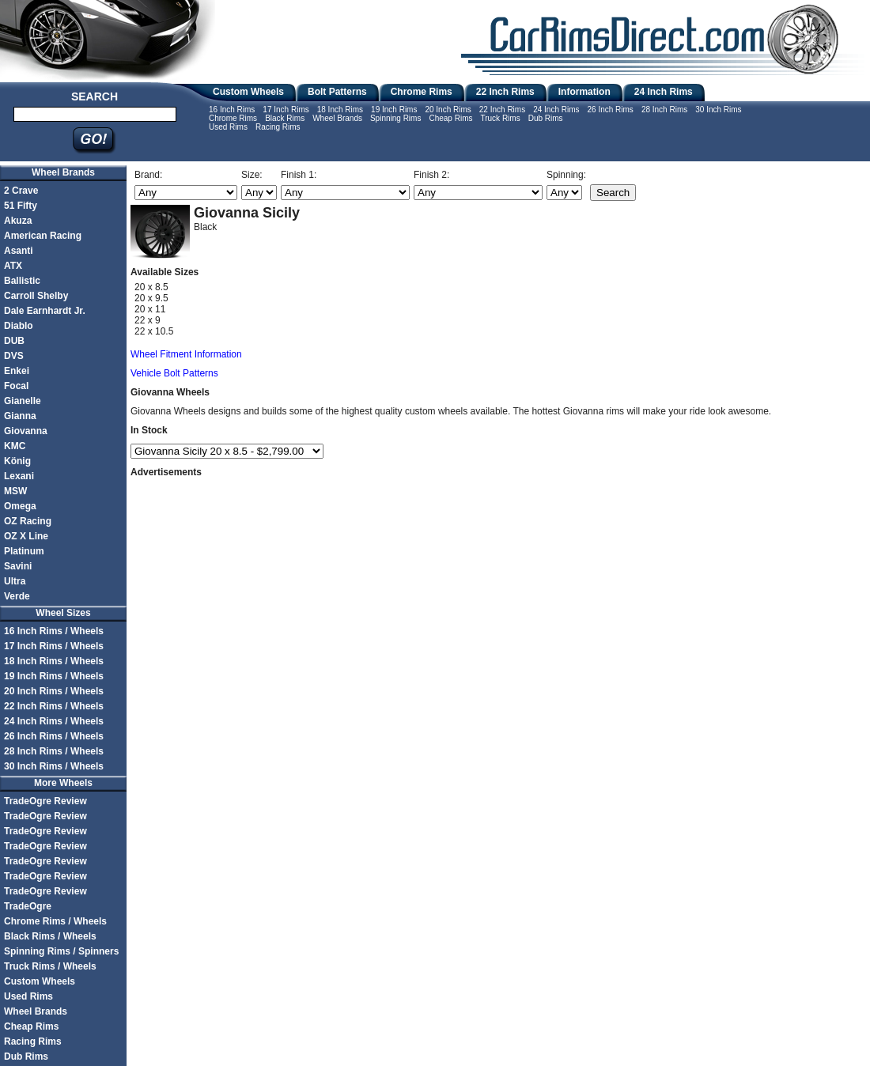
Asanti (18, 250)
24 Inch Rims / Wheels (54, 721)
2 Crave (21, 190)
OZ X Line (26, 536)
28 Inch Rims (664, 109)
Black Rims (284, 118)
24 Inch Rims (663, 91)
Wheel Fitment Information (186, 354)
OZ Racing (27, 521)
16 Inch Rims (232, 109)
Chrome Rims (421, 91)
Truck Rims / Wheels (50, 966)
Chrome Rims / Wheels (55, 921)
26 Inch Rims (611, 109)
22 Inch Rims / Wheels (54, 706)
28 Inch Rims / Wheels (54, 751)
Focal (16, 385)
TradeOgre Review (45, 801)
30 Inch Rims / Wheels (54, 766)
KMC (14, 446)
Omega (20, 506)
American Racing (42, 235)
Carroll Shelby (36, 295)
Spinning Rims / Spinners (61, 951)
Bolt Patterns (337, 91)
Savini (18, 566)
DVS (14, 355)
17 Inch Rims (285, 109)
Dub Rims (545, 118)
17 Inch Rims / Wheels (54, 646)
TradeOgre (27, 906)
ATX (13, 265)
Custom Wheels (248, 91)
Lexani (19, 476)
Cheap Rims (450, 118)
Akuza (18, 220)
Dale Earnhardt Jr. (44, 310)
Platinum (24, 551)
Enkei (16, 370)
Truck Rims (500, 118)
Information (584, 91)
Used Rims (228, 127)
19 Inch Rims (394, 109)
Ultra (14, 581)
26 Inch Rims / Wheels (54, 736)
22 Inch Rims (505, 91)
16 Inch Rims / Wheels (54, 631)
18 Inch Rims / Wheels (54, 661)
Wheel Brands (337, 118)
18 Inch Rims (340, 109)
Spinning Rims (395, 118)
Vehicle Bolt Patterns (174, 373)
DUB (14, 340)
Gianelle (22, 400)
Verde (17, 596)
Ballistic (22, 280)
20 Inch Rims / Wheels (54, 691)
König (17, 461)
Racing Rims (278, 127)
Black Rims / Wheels (50, 936)
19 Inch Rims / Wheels (54, 676)
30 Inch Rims (718, 109)
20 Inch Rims (448, 109)
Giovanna (25, 431)
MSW (15, 491)
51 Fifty (20, 205)
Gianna (20, 415)
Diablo (18, 325)
